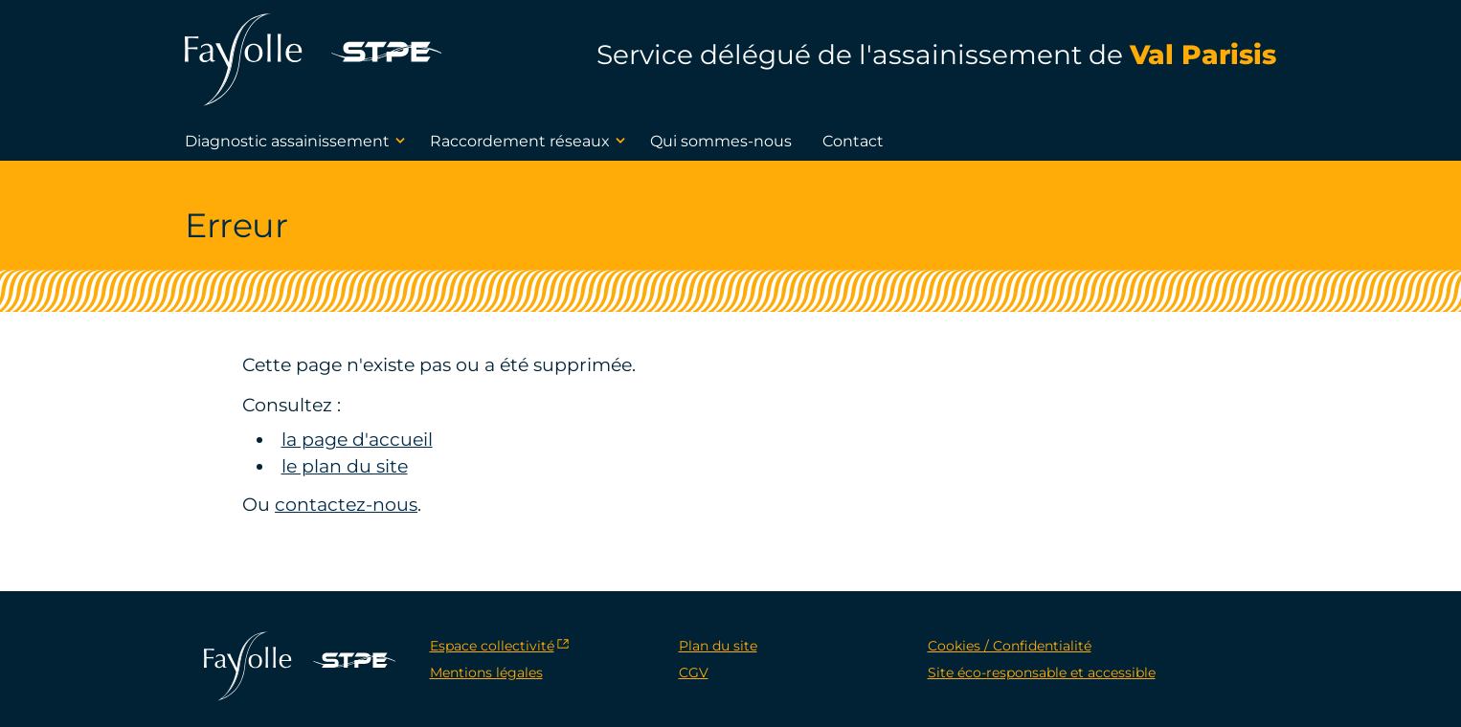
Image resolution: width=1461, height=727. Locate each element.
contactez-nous (346, 505)
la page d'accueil (357, 440)
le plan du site (344, 466)
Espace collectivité (492, 645)
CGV (693, 672)
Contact (853, 141)
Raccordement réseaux (530, 140)
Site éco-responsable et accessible (1042, 672)
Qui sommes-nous (721, 141)
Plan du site (718, 645)
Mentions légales (486, 672)
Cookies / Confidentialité (1009, 645)
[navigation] (7, 3)
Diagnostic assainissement (298, 140)
